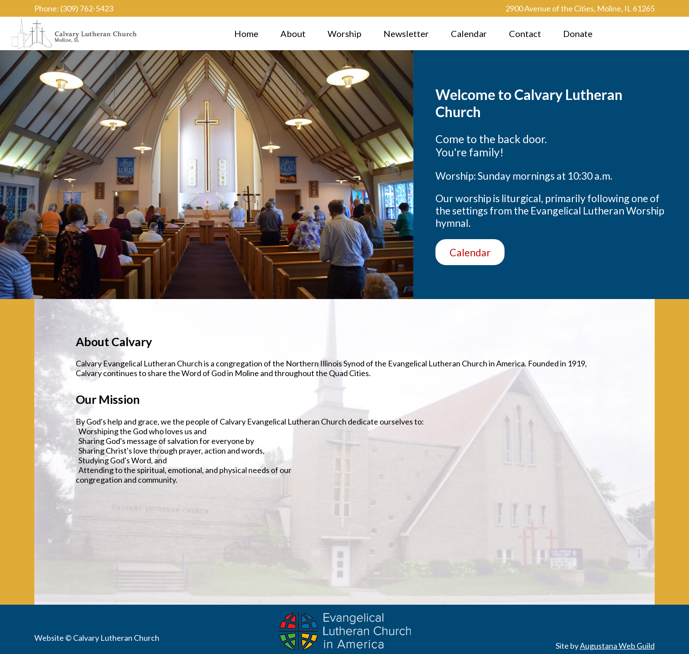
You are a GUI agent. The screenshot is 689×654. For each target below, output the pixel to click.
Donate (578, 33)
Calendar (469, 33)
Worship (344, 33)
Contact (525, 33)
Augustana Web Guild (617, 645)
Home (246, 33)
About (293, 33)
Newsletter (406, 33)
